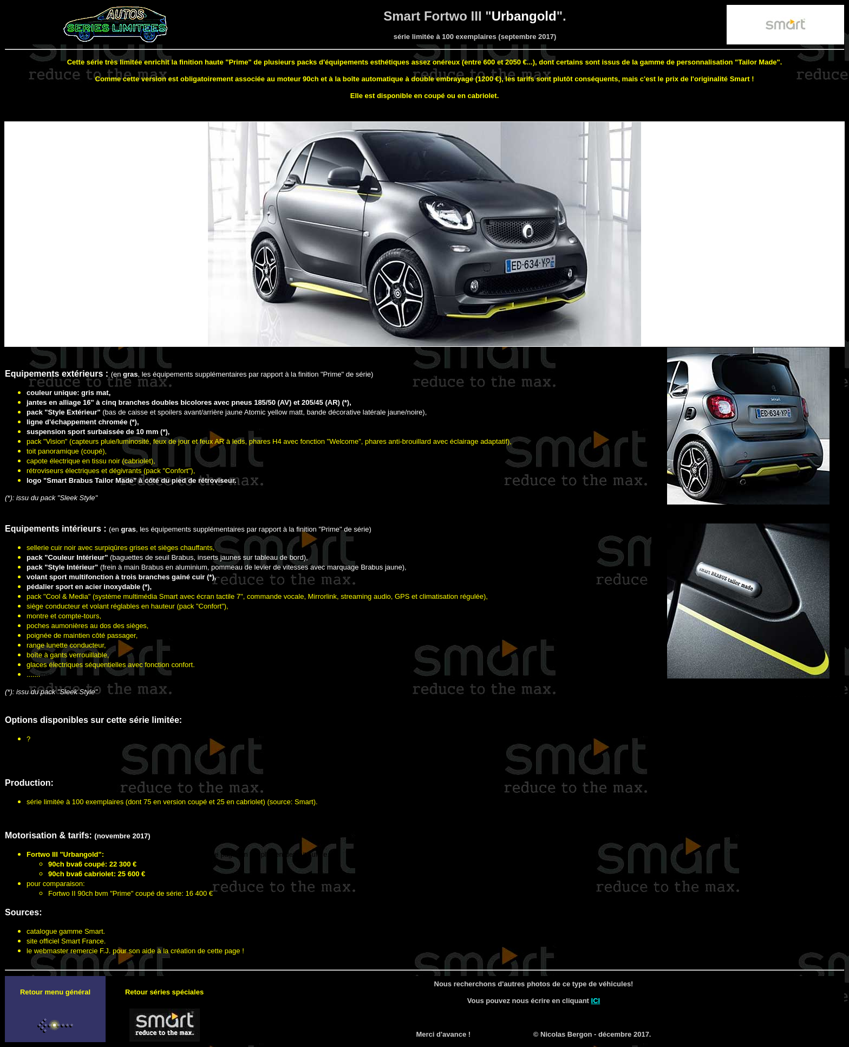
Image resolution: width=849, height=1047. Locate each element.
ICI (595, 1001)
